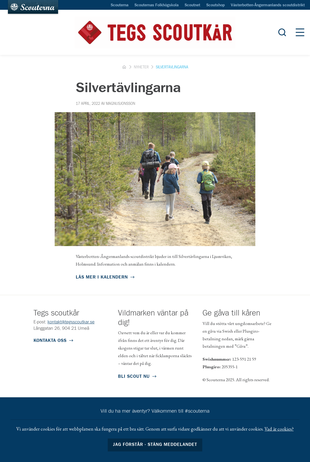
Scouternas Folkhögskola (156, 5)
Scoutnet (192, 5)
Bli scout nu (134, 376)
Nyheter (141, 67)
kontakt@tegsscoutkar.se (71, 322)
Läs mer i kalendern (102, 277)
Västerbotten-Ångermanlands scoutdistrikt (268, 5)
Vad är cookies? (279, 429)
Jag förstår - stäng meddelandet (155, 444)
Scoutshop (215, 5)
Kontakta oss (50, 340)
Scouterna (119, 5)
